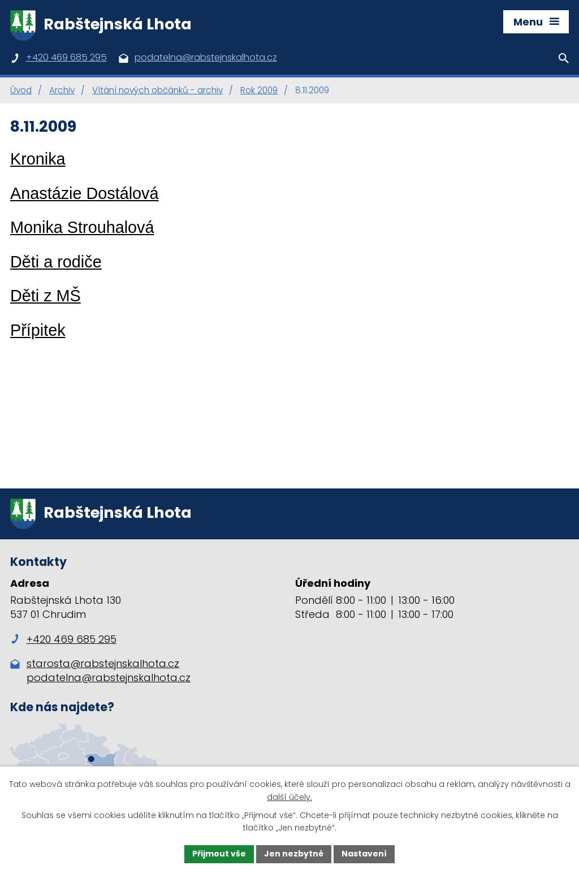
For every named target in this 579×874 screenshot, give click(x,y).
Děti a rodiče (56, 262)
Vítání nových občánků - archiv (157, 90)
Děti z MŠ (45, 296)
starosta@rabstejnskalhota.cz (103, 663)
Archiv (62, 90)
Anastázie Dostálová (84, 193)
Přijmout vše (219, 853)
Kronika (38, 159)
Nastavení (364, 853)
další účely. (289, 797)
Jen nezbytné (293, 853)
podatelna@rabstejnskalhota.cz (109, 677)
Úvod (21, 90)
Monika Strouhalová (82, 227)
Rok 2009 (259, 90)
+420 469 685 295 (63, 639)
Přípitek (38, 330)
